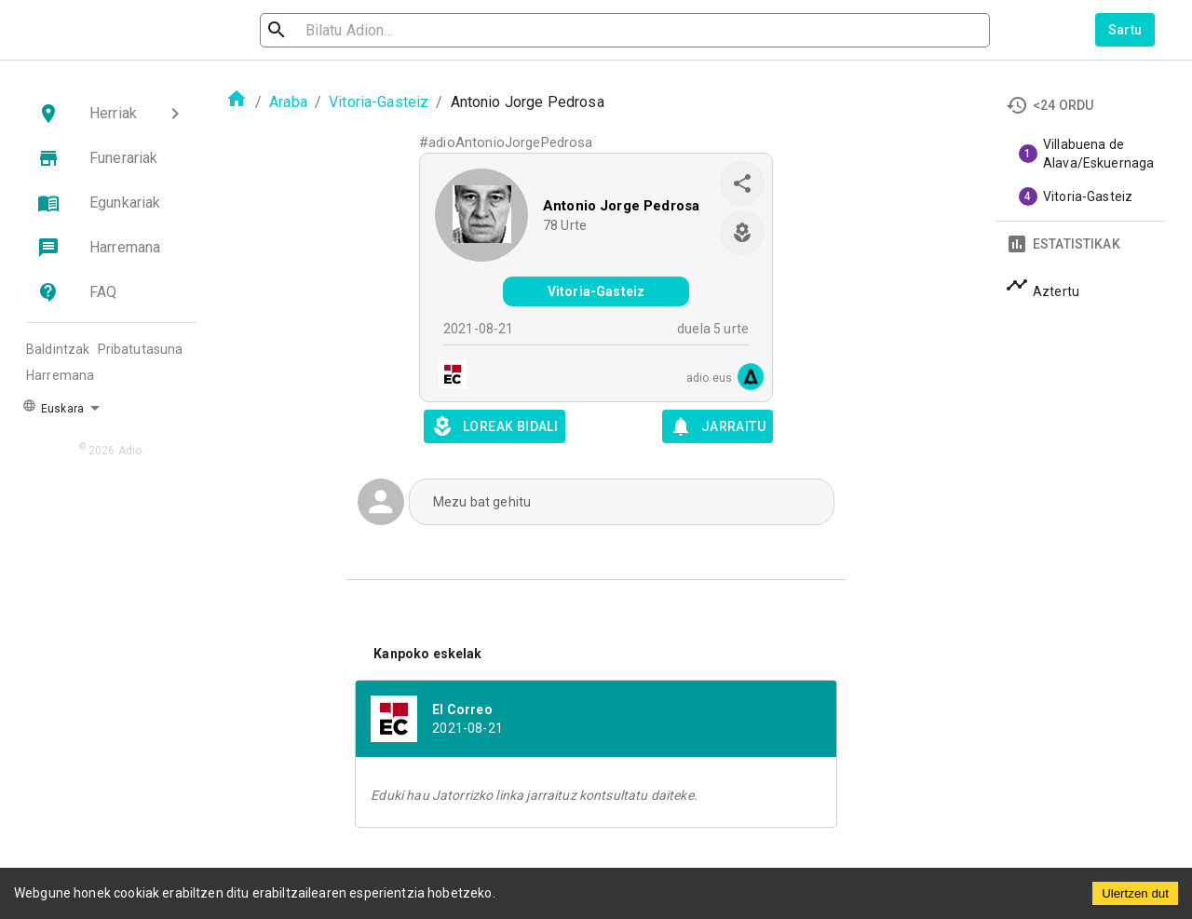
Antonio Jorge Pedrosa (621, 205)
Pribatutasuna (140, 349)
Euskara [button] (53, 407)
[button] (111, 113)
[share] (742, 183)
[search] (359, 30)
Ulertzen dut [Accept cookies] (1135, 893)
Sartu (1125, 29)
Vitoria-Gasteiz (378, 102)
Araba (288, 102)
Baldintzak (58, 349)
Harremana (60, 375)
